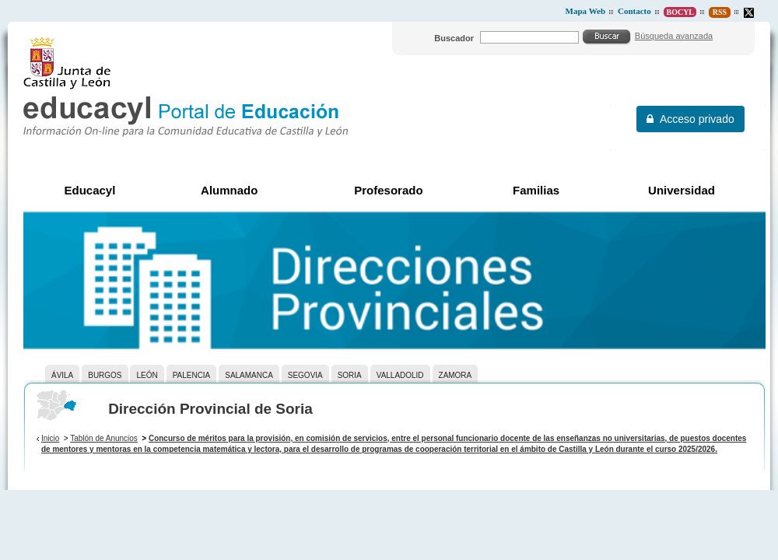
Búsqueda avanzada (674, 35)
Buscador (454, 38)
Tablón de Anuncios (104, 438)
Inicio (50, 438)
